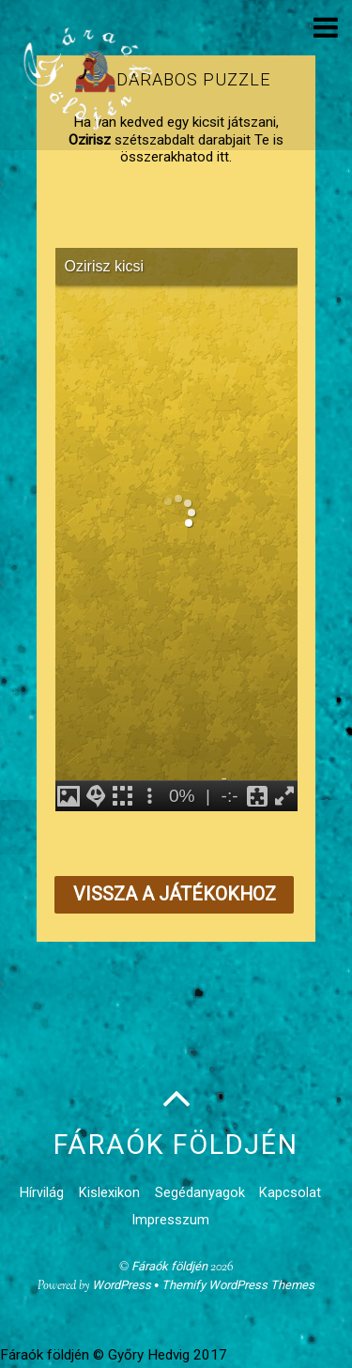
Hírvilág (42, 1193)
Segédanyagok (200, 1193)
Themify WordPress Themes (237, 1285)
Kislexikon (109, 1193)
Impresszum (170, 1220)
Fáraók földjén (169, 1266)
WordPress (121, 1285)
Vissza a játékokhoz (174, 894)
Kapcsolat (290, 1193)
